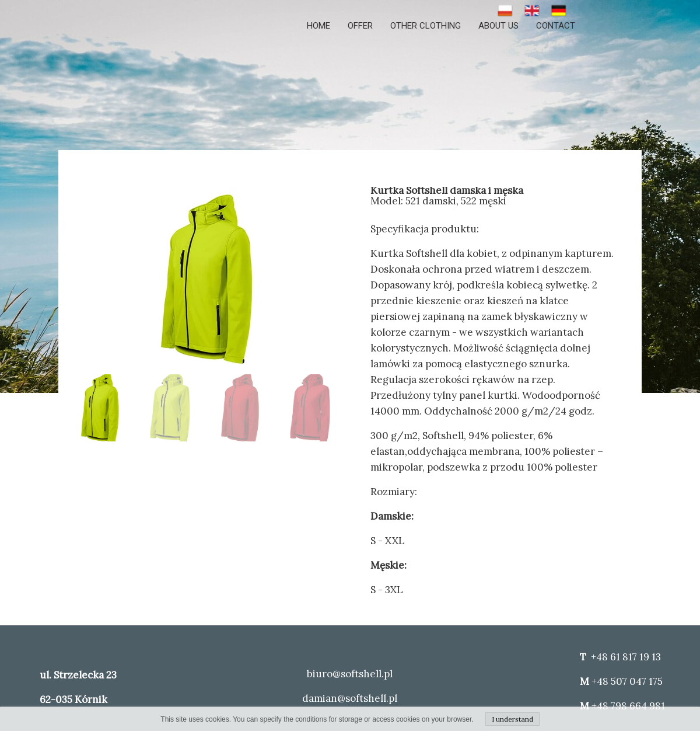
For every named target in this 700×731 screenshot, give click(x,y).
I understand (512, 719)
